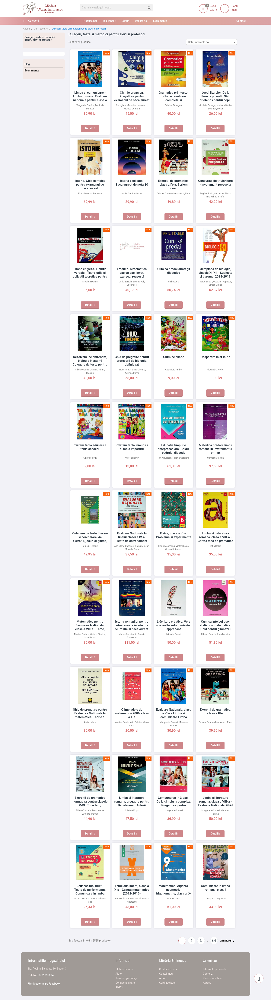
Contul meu (166, 973)
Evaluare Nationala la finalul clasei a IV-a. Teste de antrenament (131, 537)
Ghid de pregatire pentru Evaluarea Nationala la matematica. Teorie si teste (90, 713)
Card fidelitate (167, 982)
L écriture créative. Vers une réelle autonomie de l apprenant (173, 625)
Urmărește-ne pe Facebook (44, 983)
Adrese (207, 982)
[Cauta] (116, 7)
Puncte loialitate (212, 978)
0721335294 (46, 975)
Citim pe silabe (173, 357)
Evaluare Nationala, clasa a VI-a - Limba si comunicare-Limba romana (173, 713)
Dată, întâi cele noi (212, 42)
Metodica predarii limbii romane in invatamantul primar (215, 448)
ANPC (119, 987)
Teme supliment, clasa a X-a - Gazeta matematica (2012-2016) (132, 889)
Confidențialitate (125, 982)
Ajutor (119, 973)
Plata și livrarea (124, 969)
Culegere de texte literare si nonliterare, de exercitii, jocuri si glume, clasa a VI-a (90, 537)
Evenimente (31, 70)
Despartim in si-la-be (215, 357)
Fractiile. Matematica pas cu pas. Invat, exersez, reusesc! (132, 272)
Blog (27, 64)
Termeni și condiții (126, 978)
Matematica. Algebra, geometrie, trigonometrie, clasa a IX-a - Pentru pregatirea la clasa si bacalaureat (174, 893)
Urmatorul (228, 941)
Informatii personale (214, 969)
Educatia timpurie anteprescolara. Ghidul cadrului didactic (173, 448)
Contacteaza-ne (168, 969)
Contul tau (210, 961)
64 (214, 941)
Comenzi (208, 973)
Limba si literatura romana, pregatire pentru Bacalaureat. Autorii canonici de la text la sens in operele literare (132, 805)
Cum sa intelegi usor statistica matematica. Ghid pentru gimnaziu (215, 625)
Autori (162, 978)
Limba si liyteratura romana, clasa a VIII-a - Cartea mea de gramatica (215, 537)
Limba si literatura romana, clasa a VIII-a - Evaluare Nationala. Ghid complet (215, 801)
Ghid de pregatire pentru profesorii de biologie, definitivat (131, 360)
